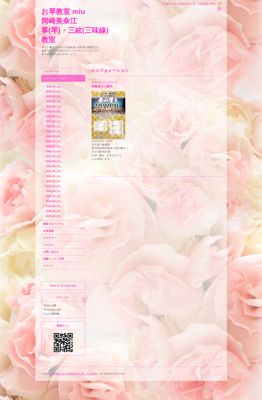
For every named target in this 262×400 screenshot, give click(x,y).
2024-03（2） (54, 111)
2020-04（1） (54, 206)
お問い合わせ (51, 251)
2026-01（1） (54, 91)
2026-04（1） (54, 86)
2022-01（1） (54, 146)
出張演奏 (48, 231)
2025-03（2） (54, 96)
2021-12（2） (54, 151)
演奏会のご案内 (102, 86)
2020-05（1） (54, 201)
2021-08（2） (54, 161)
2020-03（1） (54, 211)
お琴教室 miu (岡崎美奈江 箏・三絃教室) (74, 373)
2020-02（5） (54, 216)
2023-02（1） (54, 126)
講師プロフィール (53, 224)
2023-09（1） (54, 116)
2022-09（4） (54, 136)
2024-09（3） (54, 101)
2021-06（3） (54, 166)
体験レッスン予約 (53, 258)
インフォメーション (55, 78)
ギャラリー (49, 237)
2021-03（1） (54, 176)
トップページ (51, 71)
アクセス (48, 244)
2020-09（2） (54, 196)
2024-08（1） (54, 106)
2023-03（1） (54, 121)
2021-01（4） (54, 186)
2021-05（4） (54, 171)
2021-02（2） (54, 181)
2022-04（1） (54, 141)
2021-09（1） (54, 156)
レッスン (48, 265)
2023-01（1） (54, 131)
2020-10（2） (54, 191)
